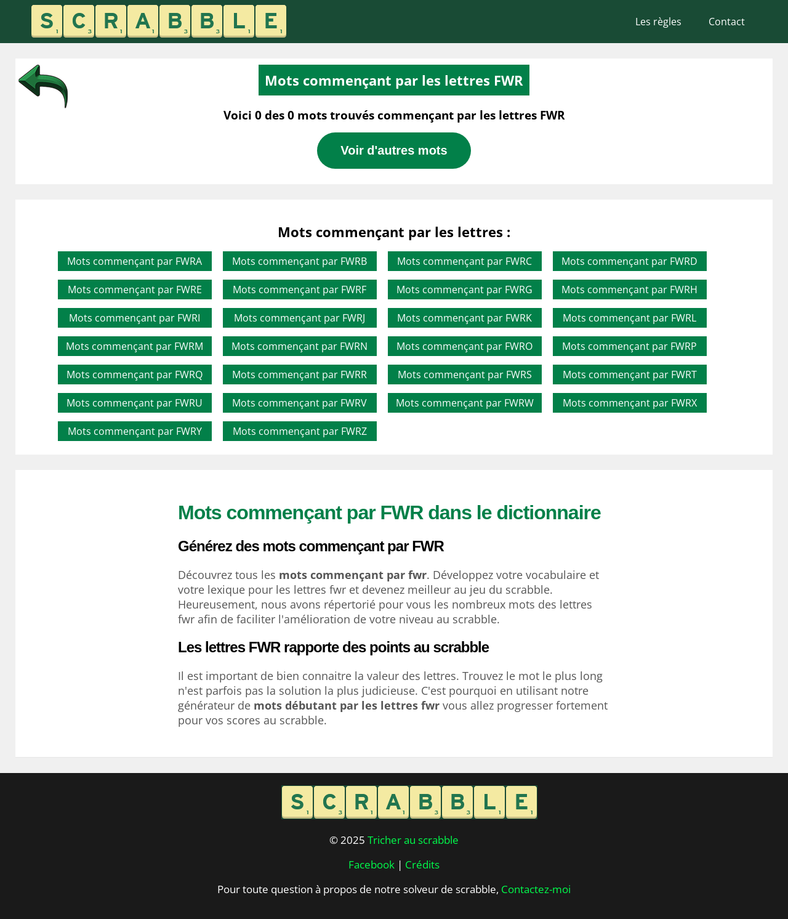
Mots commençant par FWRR (299, 374)
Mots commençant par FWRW (465, 403)
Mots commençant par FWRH (629, 289)
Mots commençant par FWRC (464, 261)
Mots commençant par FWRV (299, 403)
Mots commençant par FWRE (135, 289)
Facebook (371, 864)
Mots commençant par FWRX (630, 403)
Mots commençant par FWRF (299, 289)
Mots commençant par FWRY (135, 431)
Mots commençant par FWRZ (300, 431)
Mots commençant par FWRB (299, 261)
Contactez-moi (536, 889)
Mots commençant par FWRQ (134, 374)
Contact (727, 21)
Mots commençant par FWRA (134, 261)
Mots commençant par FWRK (464, 318)
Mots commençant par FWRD (629, 261)
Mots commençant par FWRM (134, 346)
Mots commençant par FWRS (465, 374)
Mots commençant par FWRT (630, 374)
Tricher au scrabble (413, 840)
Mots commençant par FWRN (299, 346)
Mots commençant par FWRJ (299, 318)
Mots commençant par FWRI (134, 318)
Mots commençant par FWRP (629, 346)
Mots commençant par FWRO (464, 346)
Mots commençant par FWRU (134, 403)
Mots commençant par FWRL (629, 318)
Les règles (658, 21)
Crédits (422, 864)
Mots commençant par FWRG (464, 289)
